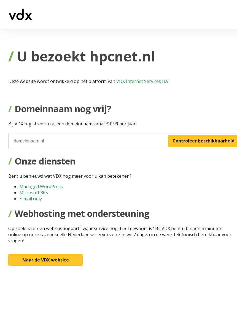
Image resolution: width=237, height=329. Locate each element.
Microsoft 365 (33, 193)
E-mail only (30, 199)
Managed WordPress (41, 187)
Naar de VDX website (45, 260)
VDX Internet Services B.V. (142, 81)
